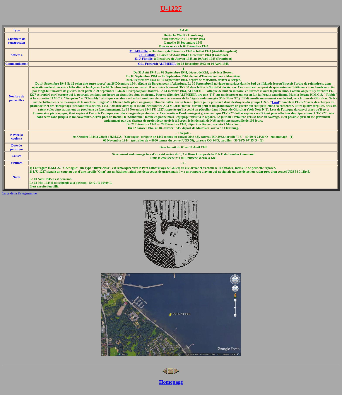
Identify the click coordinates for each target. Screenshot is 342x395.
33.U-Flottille (144, 58)
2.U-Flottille (147, 55)
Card (275, 102)
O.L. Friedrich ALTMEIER (157, 63)
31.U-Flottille (139, 51)
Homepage (171, 382)
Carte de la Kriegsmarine (19, 193)
